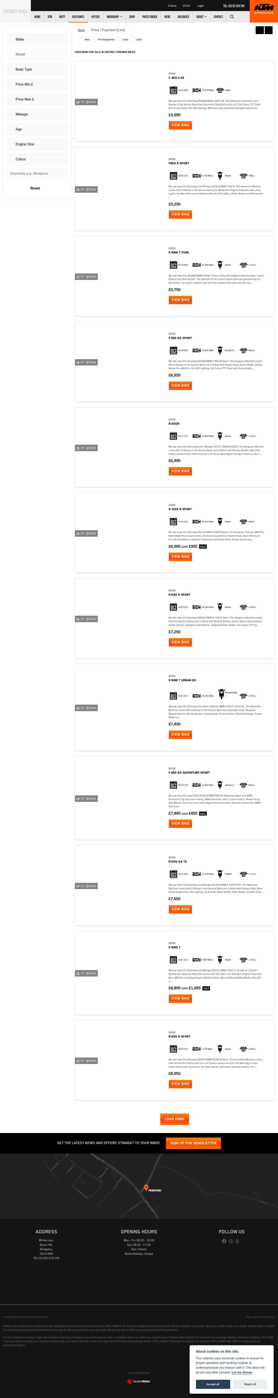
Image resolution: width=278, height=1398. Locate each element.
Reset (47, 188)
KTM (55, 16)
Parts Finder (154, 16)
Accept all (213, 1384)
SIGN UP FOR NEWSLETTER (193, 1143)
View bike (180, 125)
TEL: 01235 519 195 (234, 5)
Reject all (250, 1384)
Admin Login (252, 1317)
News (172, 16)
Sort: (81, 30)
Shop (137, 16)
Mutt (67, 16)
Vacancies (188, 16)
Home (42, 16)
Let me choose (242, 1372)
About (205, 16)
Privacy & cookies (267, 1317)
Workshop (118, 16)
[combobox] (37, 39)
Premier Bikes (18, 10)
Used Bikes (83, 16)
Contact (223, 16)
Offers (100, 16)
